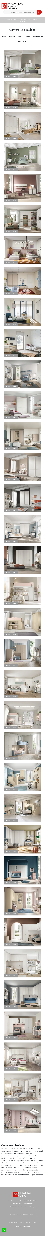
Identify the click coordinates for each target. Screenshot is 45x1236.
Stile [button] (19, 36)
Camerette (27, 19)
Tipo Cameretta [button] (38, 36)
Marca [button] (4, 36)
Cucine (19, 1200)
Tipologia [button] (27, 36)
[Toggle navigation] (41, 4)
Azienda (11, 1200)
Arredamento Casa (17, 19)
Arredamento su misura (18, 1207)
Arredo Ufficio (29, 1204)
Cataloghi (32, 1207)
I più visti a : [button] (22, 41)
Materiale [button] (12, 36)
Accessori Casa (16, 1204)
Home (8, 19)
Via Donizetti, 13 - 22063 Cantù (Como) (20, 1215)
